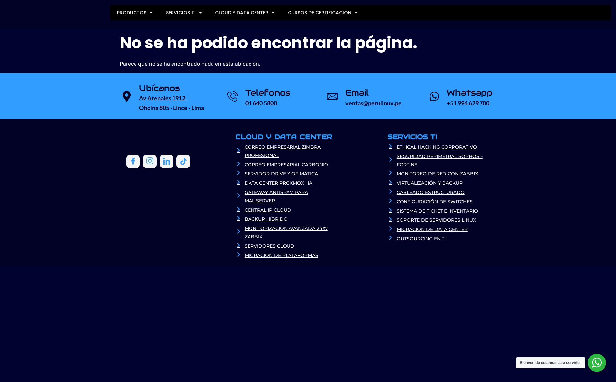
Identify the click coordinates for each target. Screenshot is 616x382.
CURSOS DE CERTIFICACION (323, 12)
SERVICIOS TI (184, 12)
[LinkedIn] (166, 161)
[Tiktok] (182, 161)
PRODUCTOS (135, 12)
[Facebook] (132, 161)
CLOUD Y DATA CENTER (245, 12)
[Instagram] (149, 161)
